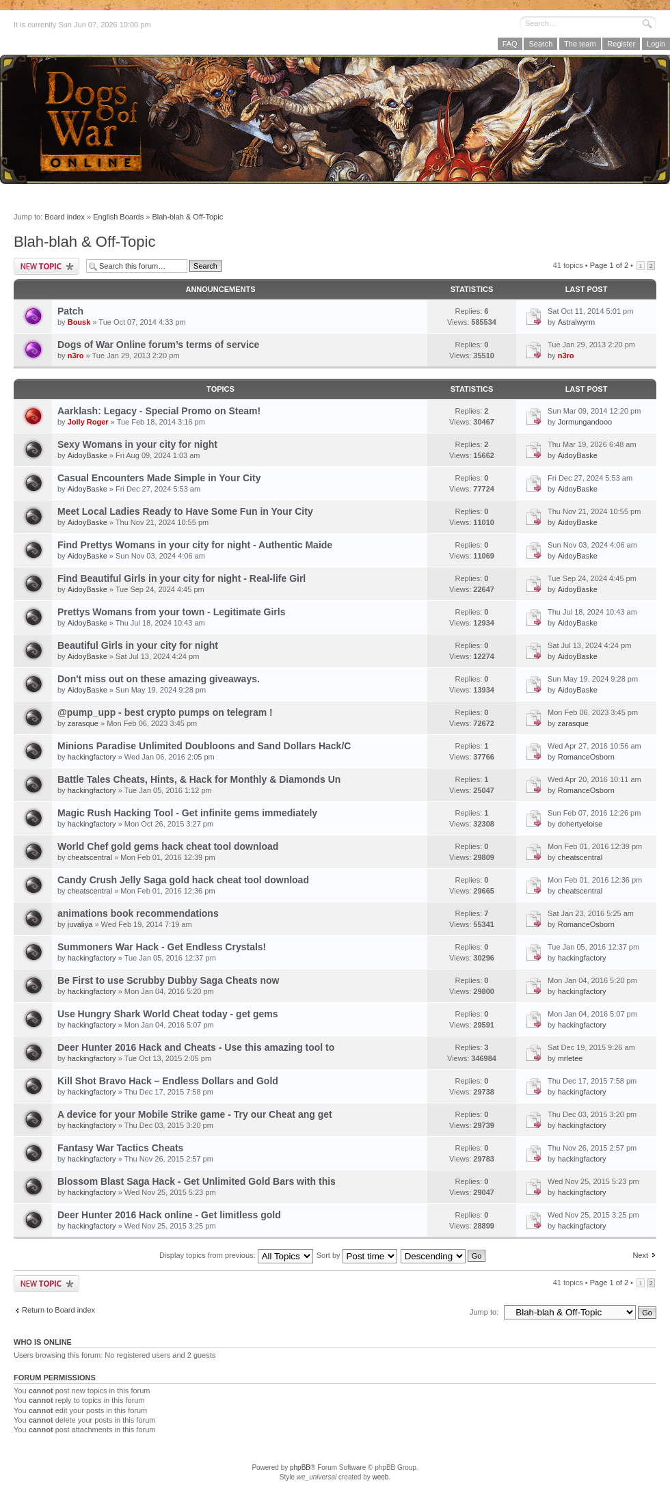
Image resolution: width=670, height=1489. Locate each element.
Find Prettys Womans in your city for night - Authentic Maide (194, 544)
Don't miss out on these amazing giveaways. (158, 678)
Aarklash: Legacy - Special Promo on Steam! (158, 410)
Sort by (357, 1255)
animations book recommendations (138, 913)
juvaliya (80, 924)
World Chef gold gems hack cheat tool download (167, 846)
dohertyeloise (580, 824)
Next (640, 1255)
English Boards (118, 217)
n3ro (76, 355)
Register (621, 44)
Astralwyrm (576, 322)
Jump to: (484, 1312)
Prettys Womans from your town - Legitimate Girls (171, 611)
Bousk (79, 322)
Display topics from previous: (236, 1255)
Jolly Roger (88, 422)
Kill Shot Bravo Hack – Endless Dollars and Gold (167, 1080)
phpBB (300, 1467)
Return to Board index (58, 1310)
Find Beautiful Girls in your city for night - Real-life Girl (181, 578)
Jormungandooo (585, 422)
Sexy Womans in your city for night (137, 444)
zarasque (83, 723)
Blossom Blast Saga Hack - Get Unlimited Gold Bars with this (196, 1181)
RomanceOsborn (586, 757)
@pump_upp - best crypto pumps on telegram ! (165, 712)
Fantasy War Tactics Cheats (120, 1147)
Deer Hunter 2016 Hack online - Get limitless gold (169, 1214)
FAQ (510, 44)
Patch (70, 311)
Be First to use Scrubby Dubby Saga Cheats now (168, 980)
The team (579, 44)
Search (540, 44)
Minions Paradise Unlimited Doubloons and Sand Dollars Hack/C (204, 745)
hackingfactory (92, 757)
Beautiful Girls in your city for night (137, 645)
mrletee (570, 1058)
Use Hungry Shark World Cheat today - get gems (167, 1013)
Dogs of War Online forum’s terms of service (158, 344)
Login (656, 44)
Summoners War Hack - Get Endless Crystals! (161, 946)
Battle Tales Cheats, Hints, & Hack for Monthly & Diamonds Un (198, 779)
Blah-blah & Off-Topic (187, 217)
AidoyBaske (87, 455)
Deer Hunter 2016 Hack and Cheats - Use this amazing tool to (195, 1047)
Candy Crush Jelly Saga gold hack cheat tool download (183, 879)
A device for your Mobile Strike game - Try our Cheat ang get (194, 1114)
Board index (64, 217)
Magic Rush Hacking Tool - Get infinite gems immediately (187, 812)
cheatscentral (90, 857)
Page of (609, 265)
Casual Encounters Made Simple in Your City (158, 477)
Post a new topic (46, 266)
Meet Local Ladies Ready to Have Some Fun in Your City (185, 511)
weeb (380, 1477)
